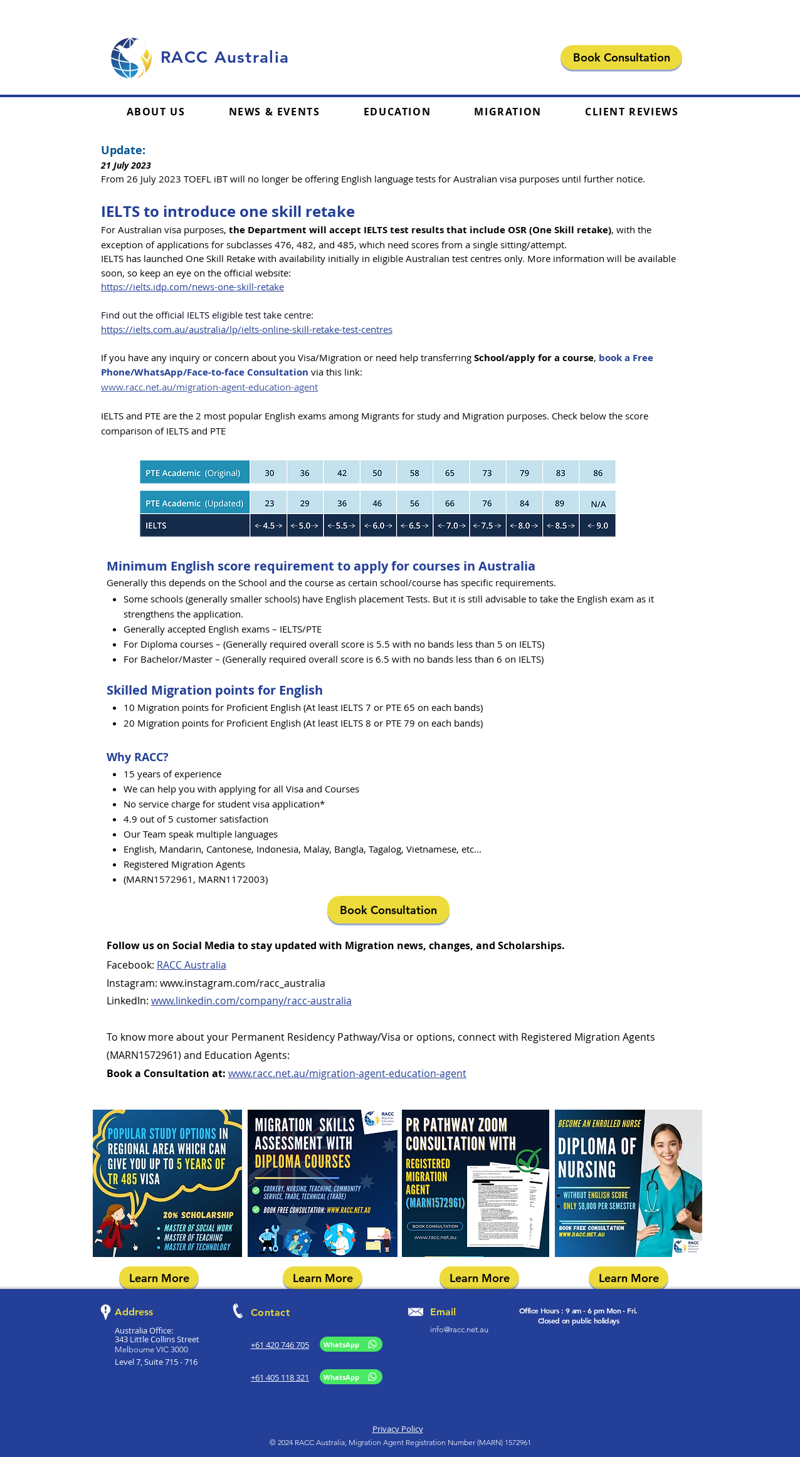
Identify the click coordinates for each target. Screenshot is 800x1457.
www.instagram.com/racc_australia (242, 983)
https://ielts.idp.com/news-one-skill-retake (192, 286)
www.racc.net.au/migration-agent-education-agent (209, 387)
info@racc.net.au (459, 1329)
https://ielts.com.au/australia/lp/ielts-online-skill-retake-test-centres (246, 329)
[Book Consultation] (621, 57)
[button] (397, 112)
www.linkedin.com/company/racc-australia (251, 1000)
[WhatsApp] (351, 1344)
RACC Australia (191, 965)
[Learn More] (159, 1277)
